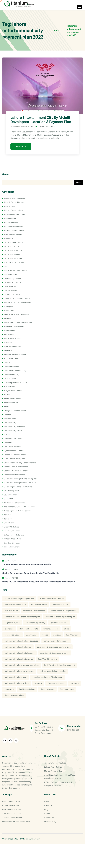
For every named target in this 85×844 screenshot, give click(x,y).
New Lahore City (11, 402)
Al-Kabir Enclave (11, 222)
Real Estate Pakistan (12, 446)
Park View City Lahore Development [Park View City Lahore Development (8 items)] (59, 665)
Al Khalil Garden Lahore (13, 210)
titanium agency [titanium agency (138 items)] (47, 689)
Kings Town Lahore (12, 358)
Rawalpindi (8, 443)
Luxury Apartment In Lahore (15, 382)
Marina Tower (9, 386)
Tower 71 (7, 515)
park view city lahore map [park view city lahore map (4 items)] (15, 677)
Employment (9, 306)
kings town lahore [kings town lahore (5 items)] (50, 629)
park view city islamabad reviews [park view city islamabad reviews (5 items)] (19, 659)
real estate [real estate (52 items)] (74, 683)
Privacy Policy (50, 821)
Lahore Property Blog (53, 767)
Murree (7, 394)
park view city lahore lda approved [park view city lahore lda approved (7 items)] (19, 671)
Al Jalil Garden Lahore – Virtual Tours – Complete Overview (61, 776)
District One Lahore (12, 294)
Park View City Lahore (13, 430)
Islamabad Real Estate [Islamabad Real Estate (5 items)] (28, 629)
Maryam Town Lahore (13, 390)
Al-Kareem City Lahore (13, 226)
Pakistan (7, 414)
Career (47, 813)
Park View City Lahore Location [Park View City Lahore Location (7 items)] (52, 671)
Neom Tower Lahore (12, 398)
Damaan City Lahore (12, 282)
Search (6, 174)
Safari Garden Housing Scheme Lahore (20, 462)
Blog (46, 809)
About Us (48, 805)
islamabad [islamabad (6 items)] (9, 629)
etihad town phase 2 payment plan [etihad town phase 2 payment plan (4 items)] (60, 617)
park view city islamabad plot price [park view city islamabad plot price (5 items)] (19, 653)
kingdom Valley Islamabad (15, 354)
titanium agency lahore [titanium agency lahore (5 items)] (14, 695)
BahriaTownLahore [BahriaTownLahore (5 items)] (60, 604)
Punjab (7, 434)
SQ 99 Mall (8, 499)
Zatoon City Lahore (12, 547)
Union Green (9, 523)
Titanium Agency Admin (23, 126)
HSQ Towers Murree (12, 338)
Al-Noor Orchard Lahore (14, 230)
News (6, 406)
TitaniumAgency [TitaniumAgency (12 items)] (67, 689)
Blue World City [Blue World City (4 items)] (11, 610)
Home (46, 801)
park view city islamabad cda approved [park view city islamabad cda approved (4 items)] (21, 641)
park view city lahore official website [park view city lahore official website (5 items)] (47, 677)
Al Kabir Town (9, 206)
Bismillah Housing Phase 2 (15, 262)
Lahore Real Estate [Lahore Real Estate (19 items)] (12, 635)
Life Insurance (10, 378)
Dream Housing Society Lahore (17, 298)
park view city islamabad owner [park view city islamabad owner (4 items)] (18, 647)
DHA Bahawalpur (11, 290)
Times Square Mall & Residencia (17, 511)
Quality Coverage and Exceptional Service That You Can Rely (31, 573)
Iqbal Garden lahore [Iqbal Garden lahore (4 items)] (59, 623)
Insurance (8, 342)
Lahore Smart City (11, 374)
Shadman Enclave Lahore (14, 475)
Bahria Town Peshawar (13, 258)
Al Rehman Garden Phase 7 (15, 214)
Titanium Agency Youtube (55, 763)
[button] (78, 7)
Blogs (6, 266)
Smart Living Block (11, 491)
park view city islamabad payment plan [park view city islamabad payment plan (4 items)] (53, 647)
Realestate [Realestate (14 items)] (9, 689)
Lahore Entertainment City (15, 370)
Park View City (10, 422)
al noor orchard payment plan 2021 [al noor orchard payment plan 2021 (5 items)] (19, 598)
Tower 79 (7, 519)
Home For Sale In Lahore (14, 326)
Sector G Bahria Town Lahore (16, 467)
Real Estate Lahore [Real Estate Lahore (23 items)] (27, 689)
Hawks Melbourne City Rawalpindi (18, 322)
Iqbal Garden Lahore (12, 346)
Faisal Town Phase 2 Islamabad (16, 314)
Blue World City (10, 274)
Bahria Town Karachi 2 (13, 250)
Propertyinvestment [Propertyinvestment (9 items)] (56, 683)
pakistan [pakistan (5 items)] (57, 635)
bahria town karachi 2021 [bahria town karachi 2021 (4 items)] (15, 604)
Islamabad (8, 350)
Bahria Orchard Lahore (13, 242)
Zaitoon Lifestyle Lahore (14, 535)
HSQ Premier (9, 334)
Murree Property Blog (53, 771)
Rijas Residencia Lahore (14, 451)
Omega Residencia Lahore (15, 410)
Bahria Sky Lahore (11, 246)
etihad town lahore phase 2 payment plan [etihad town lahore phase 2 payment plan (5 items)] (22, 617)
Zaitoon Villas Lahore (12, 539)
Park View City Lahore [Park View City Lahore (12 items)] (47, 659)
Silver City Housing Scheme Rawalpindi (20, 479)
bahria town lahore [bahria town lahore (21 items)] (39, 604)
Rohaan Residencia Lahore (15, 454)
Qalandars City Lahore (13, 438)
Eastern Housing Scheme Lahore (17, 302)
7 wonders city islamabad (14, 198)
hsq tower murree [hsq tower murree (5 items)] (12, 623)
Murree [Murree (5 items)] (45, 635)
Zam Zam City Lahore (12, 543)
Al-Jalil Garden (10, 218)
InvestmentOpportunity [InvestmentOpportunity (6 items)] (35, 623)
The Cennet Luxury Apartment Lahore (20, 507)
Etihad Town (9, 310)
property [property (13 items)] (38, 683)
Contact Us (49, 817)
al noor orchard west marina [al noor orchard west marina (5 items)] (52, 598)
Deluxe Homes (10, 286)
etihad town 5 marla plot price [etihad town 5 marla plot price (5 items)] (63, 610)
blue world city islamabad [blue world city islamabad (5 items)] (34, 610)
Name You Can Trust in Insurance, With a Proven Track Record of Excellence (38, 581)
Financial (7, 318)
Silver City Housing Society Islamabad (20, 483)
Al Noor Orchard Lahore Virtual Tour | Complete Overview (60, 784)
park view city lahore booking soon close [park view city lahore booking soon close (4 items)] (22, 665)
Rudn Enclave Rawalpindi (14, 459)
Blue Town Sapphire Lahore (15, 270)
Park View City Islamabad (14, 426)
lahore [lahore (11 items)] (66, 629)
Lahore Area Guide (11, 366)
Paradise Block (10, 418)
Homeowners (9, 330)
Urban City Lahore (11, 527)
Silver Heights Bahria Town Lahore (18, 487)
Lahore (7, 362)
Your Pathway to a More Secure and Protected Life (26, 564)
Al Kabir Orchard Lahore (14, 202)
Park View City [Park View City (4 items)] (72, 635)
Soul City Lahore (11, 495)
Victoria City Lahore (12, 531)
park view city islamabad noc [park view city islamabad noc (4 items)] (56, 641)
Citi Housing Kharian (12, 278)
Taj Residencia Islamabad (14, 503)
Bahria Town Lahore (12, 254)
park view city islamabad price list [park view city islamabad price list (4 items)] (54, 653)
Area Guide (8, 238)
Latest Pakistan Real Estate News (16, 821)
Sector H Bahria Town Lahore (16, 471)
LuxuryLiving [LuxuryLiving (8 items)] (31, 635)
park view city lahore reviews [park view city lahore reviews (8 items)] (17, 683)
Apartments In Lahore (13, 234)
